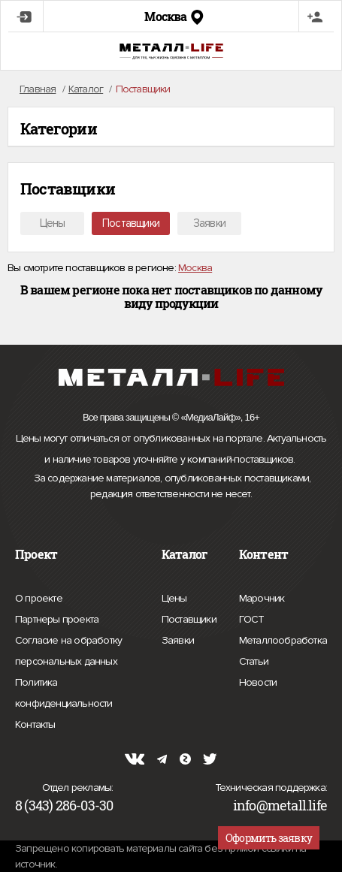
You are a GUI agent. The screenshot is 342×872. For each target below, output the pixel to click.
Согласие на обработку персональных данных (77, 653)
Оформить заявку (268, 838)
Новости (258, 680)
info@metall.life (280, 805)
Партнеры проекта (56, 619)
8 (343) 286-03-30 (64, 805)
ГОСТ (252, 617)
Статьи (253, 659)
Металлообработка (283, 638)
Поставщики (130, 223)
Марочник (262, 596)
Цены (52, 223)
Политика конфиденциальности (77, 695)
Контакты (35, 722)
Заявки (209, 223)
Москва (195, 267)
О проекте (38, 598)
